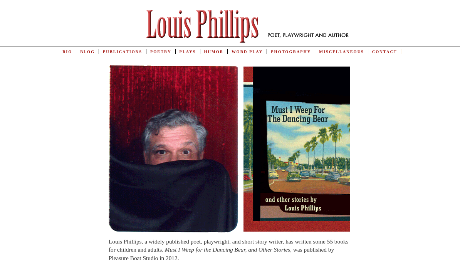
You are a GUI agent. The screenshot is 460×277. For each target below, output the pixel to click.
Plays (188, 52)
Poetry (160, 52)
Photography (291, 52)
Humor (214, 52)
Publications (122, 52)
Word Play (247, 52)
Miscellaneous (341, 52)
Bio (67, 52)
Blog (87, 52)
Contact (384, 52)
